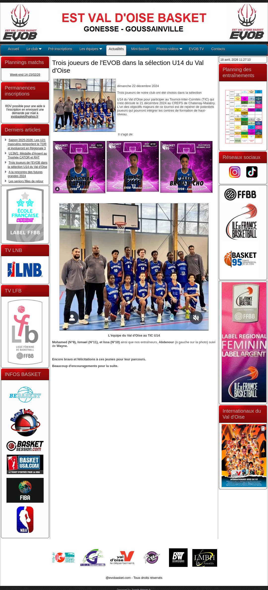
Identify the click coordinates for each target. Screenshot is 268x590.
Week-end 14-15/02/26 (25, 74)
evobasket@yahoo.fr (24, 116)
